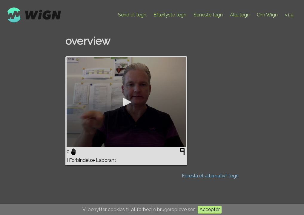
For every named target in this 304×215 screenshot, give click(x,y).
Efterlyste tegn (169, 15)
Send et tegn (132, 15)
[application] (126, 102)
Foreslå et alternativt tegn (210, 176)
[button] (126, 102)
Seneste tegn (208, 15)
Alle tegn (240, 15)
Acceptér (209, 209)
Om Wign (267, 15)
